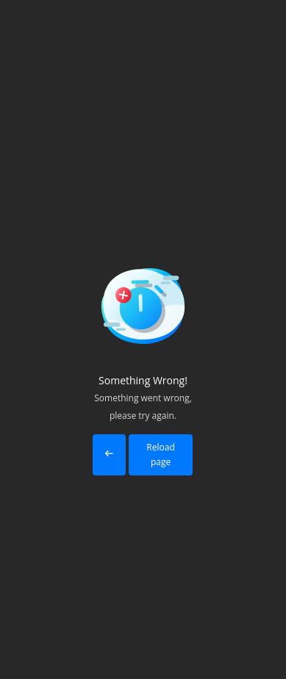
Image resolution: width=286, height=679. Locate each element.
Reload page (160, 454)
